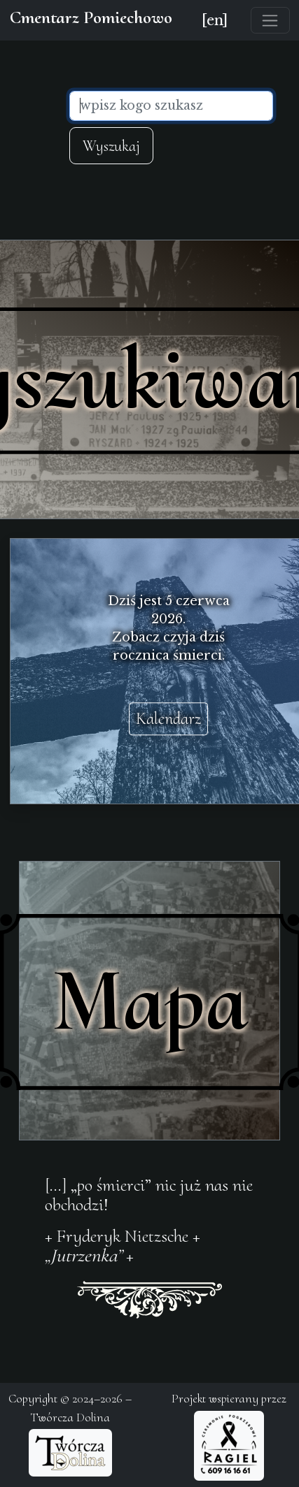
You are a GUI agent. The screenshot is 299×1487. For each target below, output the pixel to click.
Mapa (149, 1000)
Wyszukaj (111, 145)
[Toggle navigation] (270, 20)
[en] (215, 20)
